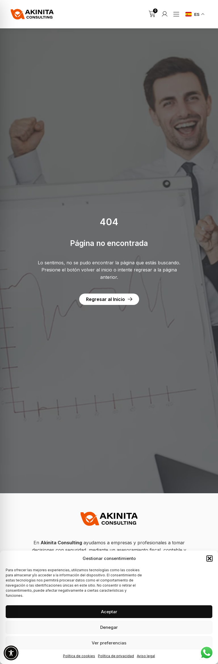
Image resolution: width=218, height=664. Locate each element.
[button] (209, 558)
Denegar (109, 627)
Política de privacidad (116, 656)
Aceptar (109, 611)
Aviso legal (146, 656)
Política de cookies (79, 656)
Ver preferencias (109, 643)
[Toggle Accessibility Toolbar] (11, 653)
